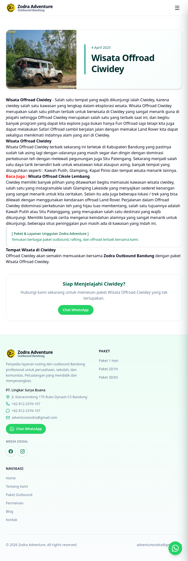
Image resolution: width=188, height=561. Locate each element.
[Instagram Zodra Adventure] (22, 451)
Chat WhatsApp (76, 309)
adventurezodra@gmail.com (31, 417)
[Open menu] (177, 8)
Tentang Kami (17, 486)
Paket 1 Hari (108, 360)
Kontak (11, 519)
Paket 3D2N (108, 377)
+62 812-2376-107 (23, 403)
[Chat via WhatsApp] (175, 548)
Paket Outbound (19, 494)
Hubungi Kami (113, 309)
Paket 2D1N (108, 369)
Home (11, 478)
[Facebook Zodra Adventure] (11, 451)
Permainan (15, 503)
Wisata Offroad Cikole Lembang (59, 176)
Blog (9, 511)
